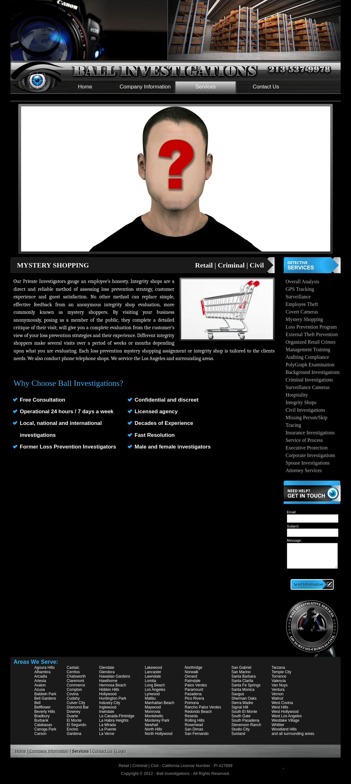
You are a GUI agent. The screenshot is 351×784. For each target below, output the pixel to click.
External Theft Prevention (312, 334)
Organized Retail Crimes (311, 342)
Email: (292, 512)
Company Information (145, 87)
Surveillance (298, 296)
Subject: (293, 526)
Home (85, 87)
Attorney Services (304, 470)
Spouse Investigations (308, 462)
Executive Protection (307, 447)
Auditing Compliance (307, 357)
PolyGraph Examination (310, 364)
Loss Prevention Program (311, 327)
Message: (294, 540)
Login (121, 751)
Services (205, 87)
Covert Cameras (302, 311)
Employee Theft (302, 304)
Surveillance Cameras (308, 387)
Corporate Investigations (310, 455)
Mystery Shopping (304, 319)
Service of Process (304, 440)
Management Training (308, 349)
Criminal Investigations (309, 379)
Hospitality (297, 395)
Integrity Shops (301, 402)
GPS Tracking (300, 289)
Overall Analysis (302, 281)
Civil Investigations (305, 410)
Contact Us (266, 87)
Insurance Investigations (310, 432)
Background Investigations (313, 372)
